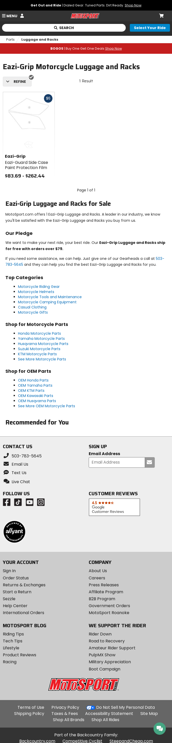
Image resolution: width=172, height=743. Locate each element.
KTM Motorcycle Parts (37, 354)
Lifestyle (11, 648)
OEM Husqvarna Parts (37, 400)
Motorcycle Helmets (36, 291)
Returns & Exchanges (24, 585)
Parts (10, 39)
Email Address (104, 454)
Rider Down (100, 634)
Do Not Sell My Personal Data (125, 707)
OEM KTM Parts (31, 390)
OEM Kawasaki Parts (35, 395)
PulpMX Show (102, 655)
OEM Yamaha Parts (35, 385)
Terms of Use (30, 707)
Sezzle (9, 599)
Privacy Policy (65, 707)
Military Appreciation (110, 662)
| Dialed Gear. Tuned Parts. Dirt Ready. (86, 5)
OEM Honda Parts (33, 380)
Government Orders (109, 606)
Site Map (149, 714)
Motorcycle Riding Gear (39, 286)
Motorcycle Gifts (33, 312)
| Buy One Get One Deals (86, 48)
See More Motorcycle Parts (42, 359)
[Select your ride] (150, 28)
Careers (97, 578)
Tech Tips (12, 641)
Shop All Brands (68, 720)
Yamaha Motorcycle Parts (41, 338)
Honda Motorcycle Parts (39, 333)
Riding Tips (13, 634)
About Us (98, 571)
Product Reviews (19, 655)
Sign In (9, 571)
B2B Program (102, 599)
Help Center (15, 606)
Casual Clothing (32, 307)
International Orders (23, 613)
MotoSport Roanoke (109, 613)
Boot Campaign (104, 669)
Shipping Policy (29, 714)
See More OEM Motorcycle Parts (46, 406)
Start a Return (17, 592)
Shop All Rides (105, 720)
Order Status (16, 578)
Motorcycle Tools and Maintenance (50, 296)
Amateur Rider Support (112, 648)
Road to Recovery (107, 641)
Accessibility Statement (109, 714)
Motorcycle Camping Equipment (47, 302)
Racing (9, 662)
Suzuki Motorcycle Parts (39, 348)
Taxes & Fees (64, 714)
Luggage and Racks (39, 39)
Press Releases (104, 585)
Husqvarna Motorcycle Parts (43, 343)
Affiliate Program (106, 592)
